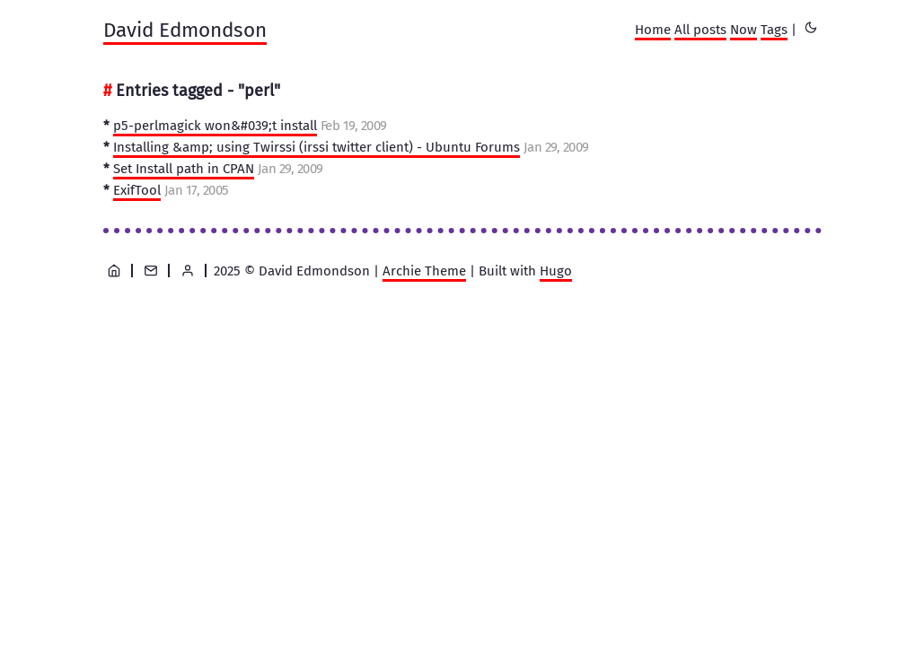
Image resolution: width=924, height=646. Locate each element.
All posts (700, 30)
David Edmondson (185, 30)
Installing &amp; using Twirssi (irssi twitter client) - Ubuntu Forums (316, 147)
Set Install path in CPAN (183, 169)
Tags (774, 30)
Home (653, 30)
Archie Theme (424, 271)
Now (743, 30)
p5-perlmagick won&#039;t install (215, 126)
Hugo (556, 271)
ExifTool (137, 190)
